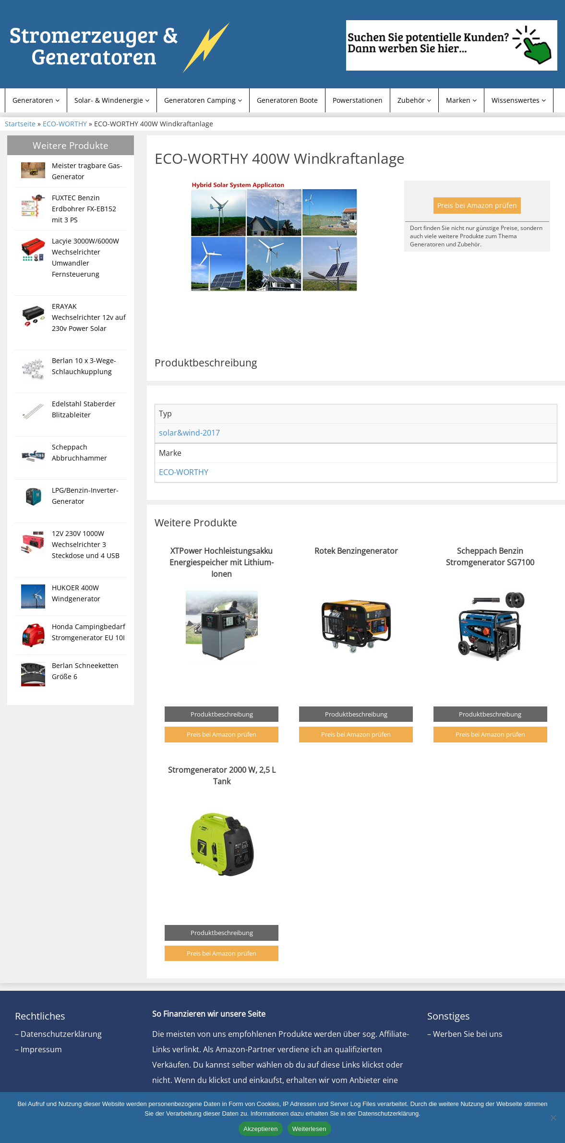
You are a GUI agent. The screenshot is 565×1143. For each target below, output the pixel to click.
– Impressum (38, 1049)
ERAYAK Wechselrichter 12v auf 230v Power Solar (89, 317)
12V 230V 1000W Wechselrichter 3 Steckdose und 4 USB (86, 544)
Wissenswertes (519, 100)
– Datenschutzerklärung (58, 1034)
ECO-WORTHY (65, 123)
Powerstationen (358, 100)
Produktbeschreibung (222, 714)
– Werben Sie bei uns (465, 1034)
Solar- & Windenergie (111, 100)
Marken (461, 100)
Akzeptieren (260, 1128)
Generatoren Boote (287, 100)
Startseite (20, 123)
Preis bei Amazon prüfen (477, 205)
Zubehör (414, 100)
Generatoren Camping (203, 100)
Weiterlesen (309, 1128)
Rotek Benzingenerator (356, 551)
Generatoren (36, 100)
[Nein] (553, 1117)
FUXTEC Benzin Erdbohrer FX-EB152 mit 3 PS (84, 208)
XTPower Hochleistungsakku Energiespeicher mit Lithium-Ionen (221, 562)
